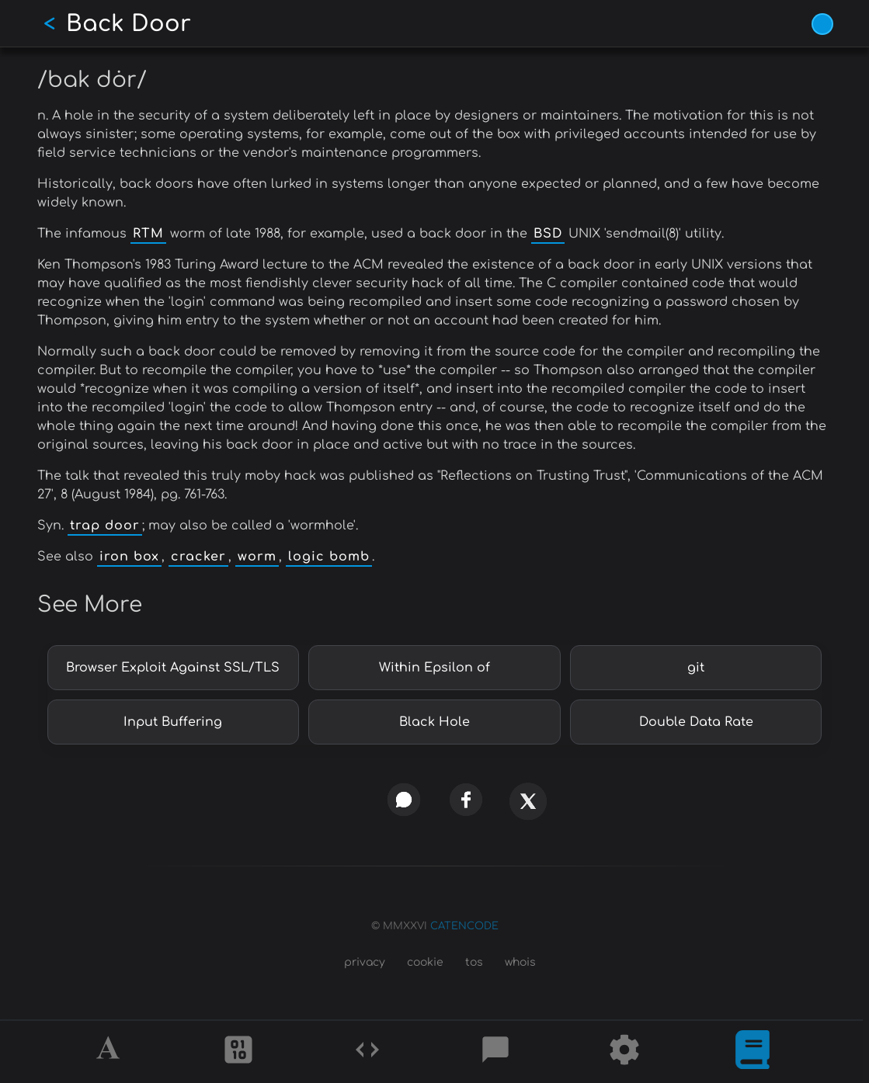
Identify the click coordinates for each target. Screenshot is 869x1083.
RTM (148, 234)
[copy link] (342, 800)
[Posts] (495, 1051)
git (695, 668)
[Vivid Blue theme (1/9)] (822, 24)
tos (474, 962)
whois (520, 962)
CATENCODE (464, 926)
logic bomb (329, 557)
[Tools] (624, 1051)
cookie (425, 962)
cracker (198, 557)
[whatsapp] (403, 799)
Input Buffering (172, 722)
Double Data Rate (696, 722)
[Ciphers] (238, 1051)
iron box (129, 557)
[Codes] (367, 1051)
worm (257, 557)
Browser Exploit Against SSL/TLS (173, 668)
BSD (548, 234)
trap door (105, 526)
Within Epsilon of (434, 668)
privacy (364, 962)
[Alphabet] (110, 1051)
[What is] (752, 1051)
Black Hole (434, 722)
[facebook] (466, 799)
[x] (527, 808)
